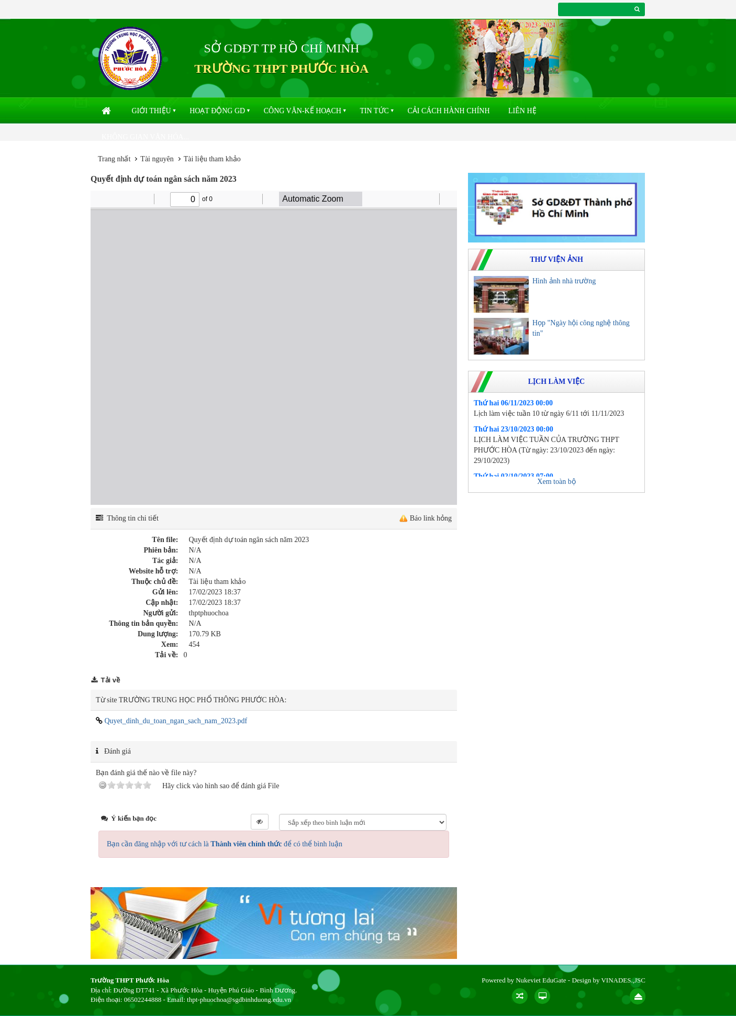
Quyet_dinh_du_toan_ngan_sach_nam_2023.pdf (171, 721)
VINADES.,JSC (623, 980)
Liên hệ (522, 111)
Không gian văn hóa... (145, 137)
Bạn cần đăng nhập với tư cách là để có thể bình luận (224, 844)
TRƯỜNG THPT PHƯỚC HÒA (281, 68)
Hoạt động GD (217, 111)
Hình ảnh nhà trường (564, 281)
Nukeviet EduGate (541, 980)
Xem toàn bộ (556, 481)
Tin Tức (374, 111)
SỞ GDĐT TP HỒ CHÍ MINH (281, 48)
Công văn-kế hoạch (302, 111)
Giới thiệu (151, 111)
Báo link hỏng (431, 518)
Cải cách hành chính (448, 111)
